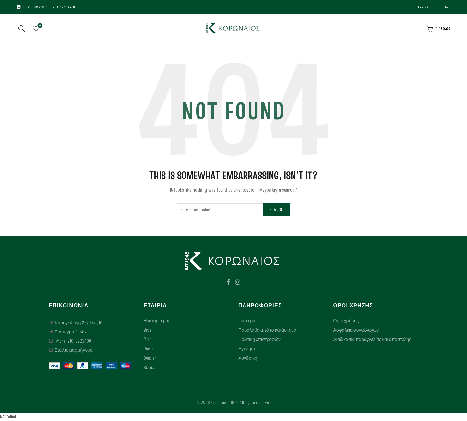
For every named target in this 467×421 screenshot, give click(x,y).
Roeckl (149, 349)
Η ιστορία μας (157, 321)
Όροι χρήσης (346, 321)
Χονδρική (247, 359)
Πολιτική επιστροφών (259, 340)
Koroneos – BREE (224, 403)
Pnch (147, 340)
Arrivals (424, 7)
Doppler (150, 359)
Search (276, 210)
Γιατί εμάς (247, 321)
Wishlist (39, 26)
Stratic (150, 368)
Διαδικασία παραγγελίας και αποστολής (372, 340)
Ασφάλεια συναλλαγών (356, 331)
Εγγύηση (247, 349)
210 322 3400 (64, 7)
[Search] (22, 29)
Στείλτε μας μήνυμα (74, 351)
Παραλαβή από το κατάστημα (267, 331)
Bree (147, 331)
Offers (444, 7)
